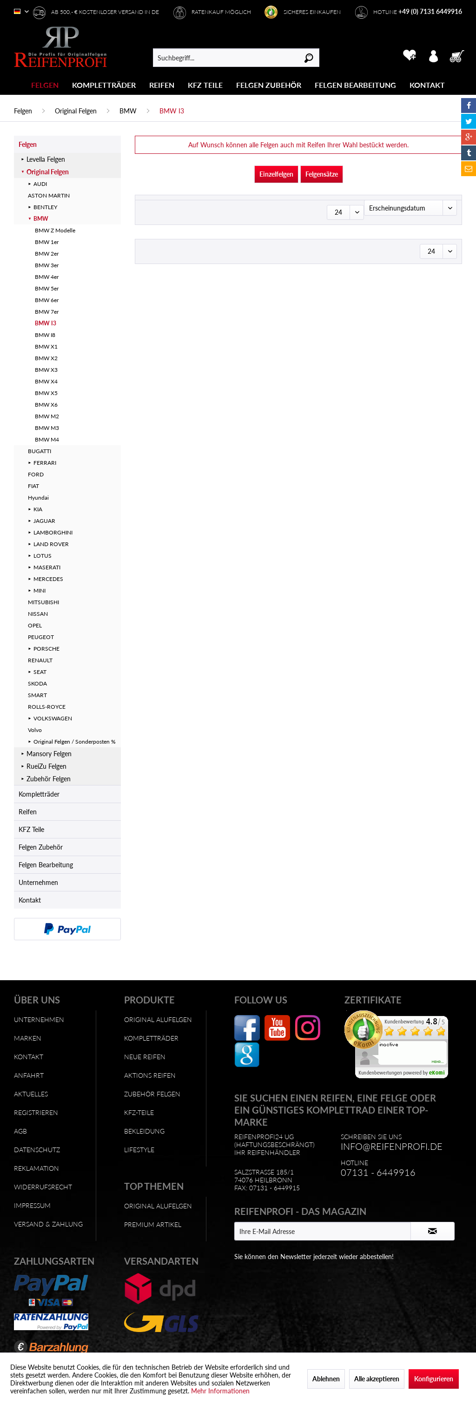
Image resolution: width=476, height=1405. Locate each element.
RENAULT (40, 660)
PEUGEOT (41, 636)
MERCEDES (48, 578)
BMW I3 (45, 323)
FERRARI (44, 462)
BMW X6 (46, 404)
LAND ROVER (51, 544)
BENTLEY (45, 207)
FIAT (33, 485)
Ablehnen (326, 1379)
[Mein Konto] (433, 55)
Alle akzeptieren (376, 1379)
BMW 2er (47, 253)
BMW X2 (46, 358)
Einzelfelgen (276, 174)
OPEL (35, 625)
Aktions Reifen (150, 1075)
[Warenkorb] (460, 55)
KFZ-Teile (139, 1112)
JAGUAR (44, 520)
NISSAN (38, 613)
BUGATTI (39, 451)
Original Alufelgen (158, 1019)
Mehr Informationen (220, 1391)
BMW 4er (47, 276)
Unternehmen (38, 882)
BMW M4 (47, 439)
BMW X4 (46, 381)
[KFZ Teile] (205, 85)
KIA (37, 509)
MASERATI (46, 567)
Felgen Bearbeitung (46, 865)
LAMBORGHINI (53, 532)
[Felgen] (45, 85)
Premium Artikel (152, 1224)
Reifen (28, 812)
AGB (20, 1131)
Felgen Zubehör (41, 847)
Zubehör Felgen (48, 779)
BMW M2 (47, 416)
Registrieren (36, 1112)
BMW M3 (47, 427)
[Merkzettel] (409, 55)
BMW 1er (47, 241)
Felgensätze (321, 174)
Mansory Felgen (49, 754)
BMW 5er (47, 288)
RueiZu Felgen (46, 766)
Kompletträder (39, 794)
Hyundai (38, 497)
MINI (39, 590)
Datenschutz (37, 1150)
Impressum (32, 1205)
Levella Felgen (45, 159)
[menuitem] (45, 85)
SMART (37, 695)
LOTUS (42, 555)
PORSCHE (46, 648)
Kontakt (30, 900)
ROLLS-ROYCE (47, 706)
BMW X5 (46, 392)
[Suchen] (308, 57)
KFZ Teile (31, 829)
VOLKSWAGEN (52, 718)
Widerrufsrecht (43, 1187)
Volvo (35, 729)
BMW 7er (47, 311)
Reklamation (36, 1168)
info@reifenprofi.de (392, 1146)
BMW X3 (46, 369)
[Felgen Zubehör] (269, 85)
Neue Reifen (144, 1057)
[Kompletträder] (104, 85)
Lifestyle (139, 1150)
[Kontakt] (427, 85)
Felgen (28, 144)
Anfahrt (29, 1075)
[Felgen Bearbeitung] (355, 85)
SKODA (37, 683)
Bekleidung (144, 1131)
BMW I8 (45, 334)
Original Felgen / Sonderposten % (74, 741)
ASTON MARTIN (49, 195)
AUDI (40, 183)
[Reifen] (162, 85)
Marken (27, 1038)
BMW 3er (47, 265)
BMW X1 (46, 346)
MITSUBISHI (43, 602)
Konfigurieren (433, 1379)
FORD (36, 474)
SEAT (39, 671)
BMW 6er (47, 300)
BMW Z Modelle (55, 230)
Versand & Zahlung (48, 1224)
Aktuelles (31, 1094)
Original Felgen (47, 172)
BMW (40, 218)
